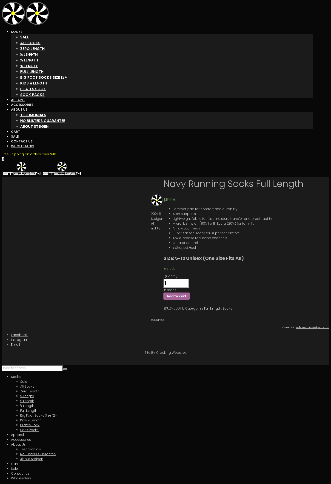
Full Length (212, 308)
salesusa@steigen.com (312, 327)
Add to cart (176, 296)
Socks (227, 308)
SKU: (166, 308)
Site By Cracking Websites (166, 352)
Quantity (170, 276)
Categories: (194, 308)
